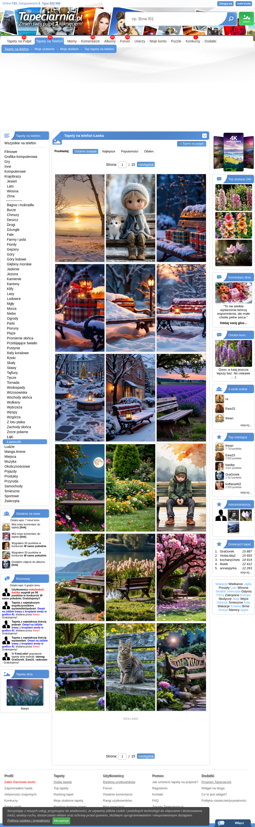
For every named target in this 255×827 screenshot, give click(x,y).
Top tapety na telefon (99, 49)
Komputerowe (15, 171)
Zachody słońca (19, 427)
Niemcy (234, 610)
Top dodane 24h (239, 179)
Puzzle (176, 41)
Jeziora (12, 274)
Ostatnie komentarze (118, 794)
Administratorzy (239, 504)
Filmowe (10, 152)
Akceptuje (61, 821)
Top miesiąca (237, 437)
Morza (12, 309)
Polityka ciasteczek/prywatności (224, 800)
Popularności (129, 151)
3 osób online (237, 389)
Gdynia (246, 591)
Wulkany (13, 402)
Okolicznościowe (17, 466)
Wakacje (221, 584)
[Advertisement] (127, 93)
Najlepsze (108, 151)
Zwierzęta (11, 501)
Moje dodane (69, 49)
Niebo (11, 313)
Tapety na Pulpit (19, 41)
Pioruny (12, 328)
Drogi (11, 225)
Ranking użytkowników (119, 782)
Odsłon (148, 151)
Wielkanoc (235, 584)
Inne (7, 166)
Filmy (220, 595)
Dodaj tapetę (63, 782)
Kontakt (157, 794)
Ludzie (9, 447)
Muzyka (10, 461)
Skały (11, 363)
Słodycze (225, 599)
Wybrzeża (14, 407)
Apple (244, 610)
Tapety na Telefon (49, 41)
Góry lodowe (16, 259)
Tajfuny (12, 373)
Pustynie (13, 348)
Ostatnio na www (28, 513)
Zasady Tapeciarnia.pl (167, 807)
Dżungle (13, 230)
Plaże (11, 333)
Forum (125, 41)
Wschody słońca (19, 397)
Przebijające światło (22, 343)
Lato (10, 186)
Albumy (110, 41)
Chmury (13, 215)
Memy (72, 41)
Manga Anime (15, 452)
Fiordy (12, 244)
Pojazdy (10, 471)
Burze (11, 210)
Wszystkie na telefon (20, 143)
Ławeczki (14, 442)
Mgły (10, 304)
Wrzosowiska (17, 392)
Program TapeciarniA (216, 782)
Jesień (12, 181)
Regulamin (160, 788)
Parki (11, 323)
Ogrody (12, 318)
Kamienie (14, 279)
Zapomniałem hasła (18, 788)
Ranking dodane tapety (70, 807)
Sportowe (11, 496)
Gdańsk (222, 602)
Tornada (13, 383)
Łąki (10, 437)
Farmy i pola (16, 239)
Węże (244, 599)
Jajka (248, 584)
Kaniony (13, 284)
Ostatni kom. (237, 335)
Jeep (235, 599)
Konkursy (193, 41)
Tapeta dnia (24, 674)
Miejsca (10, 457)
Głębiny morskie (19, 264)
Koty (247, 602)
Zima (11, 196)
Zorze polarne (17, 432)
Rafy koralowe (18, 353)
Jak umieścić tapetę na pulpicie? (175, 782)
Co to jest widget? (214, 794)
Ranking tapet (63, 794)
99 (127, 37)
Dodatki (210, 41)
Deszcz (12, 220)
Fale (10, 235)
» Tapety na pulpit (191, 143)
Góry (10, 254)
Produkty (11, 476)
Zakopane (232, 595)
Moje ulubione (44, 49)
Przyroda (11, 481)
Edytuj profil (12, 807)
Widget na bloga (213, 788)
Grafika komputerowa (20, 157)
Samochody (13, 486)
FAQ (155, 800)
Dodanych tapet (239, 544)
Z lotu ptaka (16, 422)
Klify (10, 289)
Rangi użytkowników (117, 800)
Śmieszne (11, 491)
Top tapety (61, 788)
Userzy (140, 41)
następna (145, 164)
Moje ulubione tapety (68, 800)
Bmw (245, 606)
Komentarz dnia (239, 277)
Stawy (11, 368)
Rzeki (11, 358)
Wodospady (16, 387)
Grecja (223, 610)
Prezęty (224, 587)
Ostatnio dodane (85, 151)
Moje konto (158, 41)
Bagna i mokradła (20, 205)
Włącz (239, 823)
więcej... (246, 425)
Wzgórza (13, 417)
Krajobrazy (12, 176)
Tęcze (11, 378)
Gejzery (13, 249)
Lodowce (14, 299)
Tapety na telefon (16, 49)
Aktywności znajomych (20, 794)
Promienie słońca (20, 338)
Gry (7, 162)
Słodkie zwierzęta (228, 591)
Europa (245, 595)
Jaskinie (13, 269)
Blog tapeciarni (113, 807)
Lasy (10, 294)
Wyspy (12, 412)
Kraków (236, 606)
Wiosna (12, 191)
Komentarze (90, 41)
